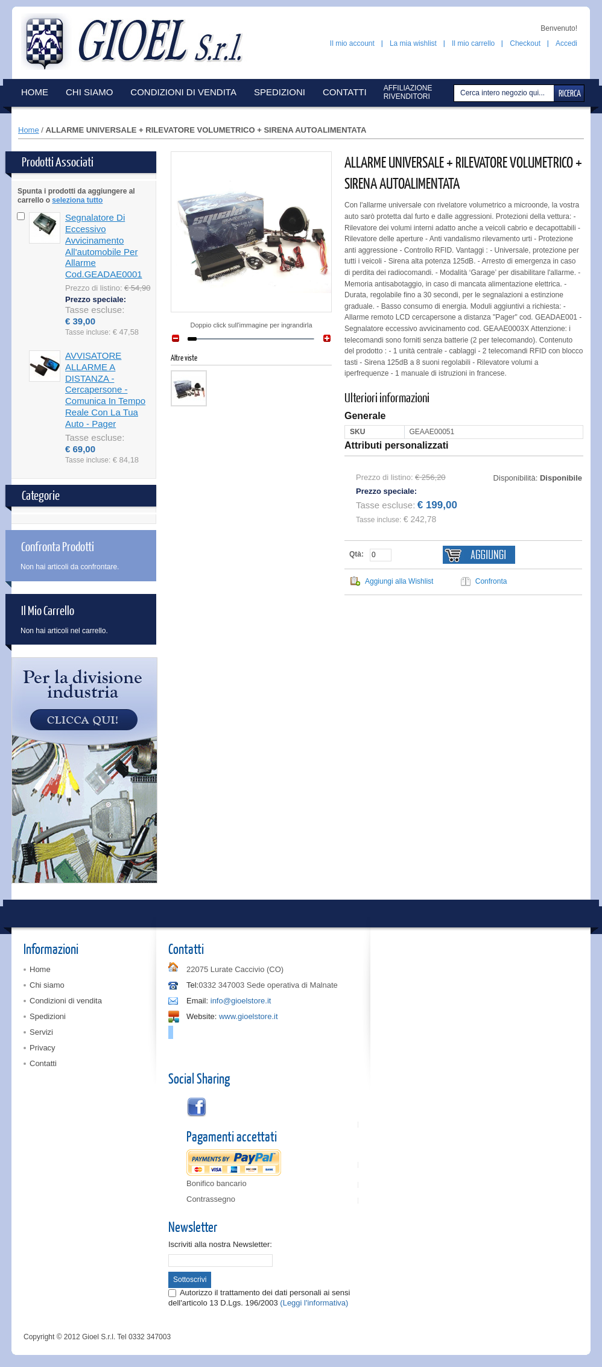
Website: (201, 1016)
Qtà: (356, 554)
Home (28, 129)
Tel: (192, 985)
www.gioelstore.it (248, 1016)
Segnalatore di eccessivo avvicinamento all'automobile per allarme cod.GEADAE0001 (103, 245)
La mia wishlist (413, 43)
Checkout (525, 43)
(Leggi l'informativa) (314, 1302)
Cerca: (455, 93)
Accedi (566, 43)
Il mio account (352, 43)
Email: (197, 1000)
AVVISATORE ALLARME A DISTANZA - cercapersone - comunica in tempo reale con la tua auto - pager (105, 389)
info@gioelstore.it (241, 1000)
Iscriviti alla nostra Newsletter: (220, 1244)
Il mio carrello (473, 43)
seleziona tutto (77, 200)
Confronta (491, 581)
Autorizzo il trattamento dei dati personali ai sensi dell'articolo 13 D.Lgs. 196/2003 (259, 1297)
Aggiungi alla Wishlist (399, 581)
